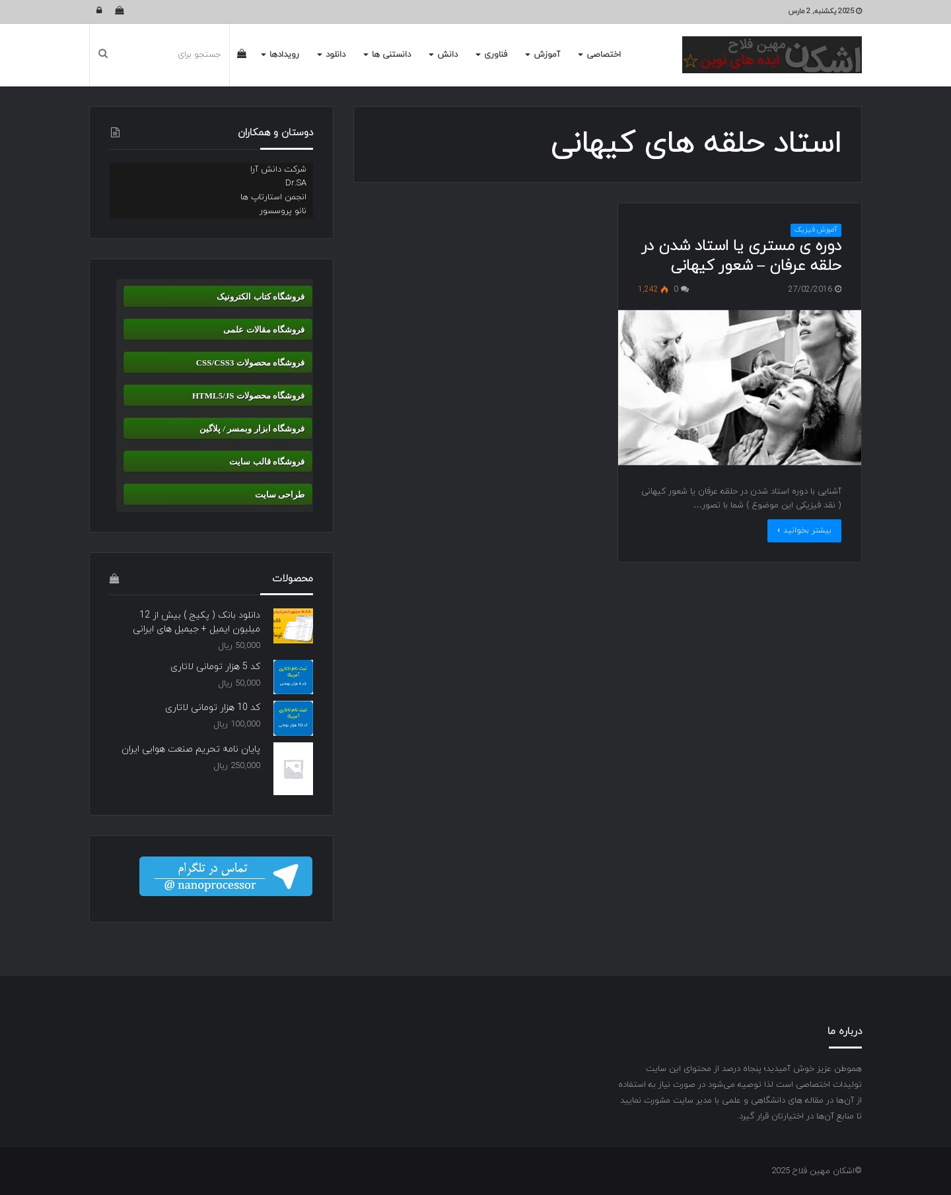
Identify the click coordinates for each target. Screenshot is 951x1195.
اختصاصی (603, 55)
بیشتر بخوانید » (804, 530)
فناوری (495, 55)
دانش (447, 55)
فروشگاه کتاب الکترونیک (260, 297)
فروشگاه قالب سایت (266, 462)
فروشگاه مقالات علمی (263, 330)
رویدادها (284, 55)
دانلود (335, 55)
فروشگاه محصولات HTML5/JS (248, 396)
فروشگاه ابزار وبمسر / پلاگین (251, 429)
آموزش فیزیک (815, 229)
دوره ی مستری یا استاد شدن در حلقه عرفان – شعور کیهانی (741, 256)
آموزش (547, 55)
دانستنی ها (391, 55)
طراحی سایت (279, 495)
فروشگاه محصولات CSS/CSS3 (250, 363)
